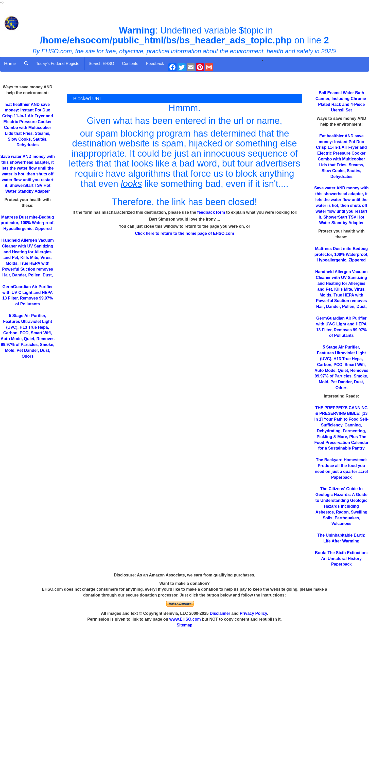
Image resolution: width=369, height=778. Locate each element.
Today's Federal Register (58, 63)
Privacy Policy (253, 613)
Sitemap (184, 625)
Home (10, 63)
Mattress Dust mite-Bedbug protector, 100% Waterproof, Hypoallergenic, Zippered (28, 223)
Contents (130, 63)
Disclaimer (220, 613)
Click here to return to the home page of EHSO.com (184, 233)
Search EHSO (101, 63)
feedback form (211, 212)
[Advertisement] (184, 703)
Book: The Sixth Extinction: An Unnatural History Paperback (341, 559)
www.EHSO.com (185, 619)
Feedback (155, 63)
